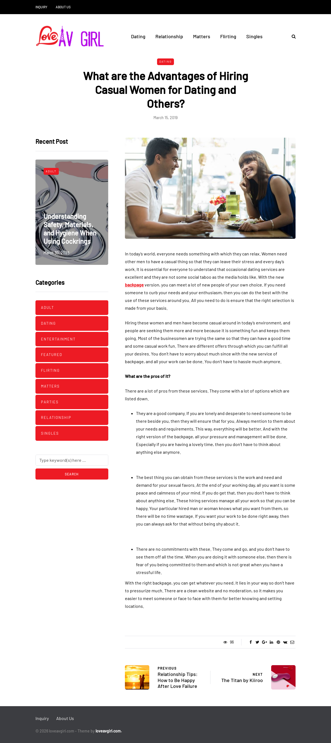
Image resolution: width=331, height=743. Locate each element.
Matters (201, 36)
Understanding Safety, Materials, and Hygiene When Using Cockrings (69, 228)
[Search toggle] (292, 36)
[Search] (71, 460)
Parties (50, 402)
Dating (138, 36)
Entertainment (58, 339)
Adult (51, 171)
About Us (63, 7)
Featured (51, 354)
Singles (254, 36)
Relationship (169, 36)
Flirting (228, 36)
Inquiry (41, 7)
